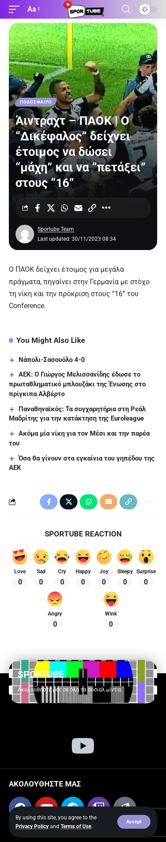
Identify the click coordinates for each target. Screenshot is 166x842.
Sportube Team (56, 229)
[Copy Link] (92, 208)
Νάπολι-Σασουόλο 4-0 (52, 360)
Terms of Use (76, 826)
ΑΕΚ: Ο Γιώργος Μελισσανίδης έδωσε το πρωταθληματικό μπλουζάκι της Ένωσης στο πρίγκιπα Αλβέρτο (77, 384)
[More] (106, 208)
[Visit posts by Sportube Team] (24, 234)
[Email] (78, 208)
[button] (134, 822)
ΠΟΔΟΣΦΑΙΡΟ (36, 101)
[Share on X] (51, 208)
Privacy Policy (32, 826)
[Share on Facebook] (37, 208)
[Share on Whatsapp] (64, 208)
